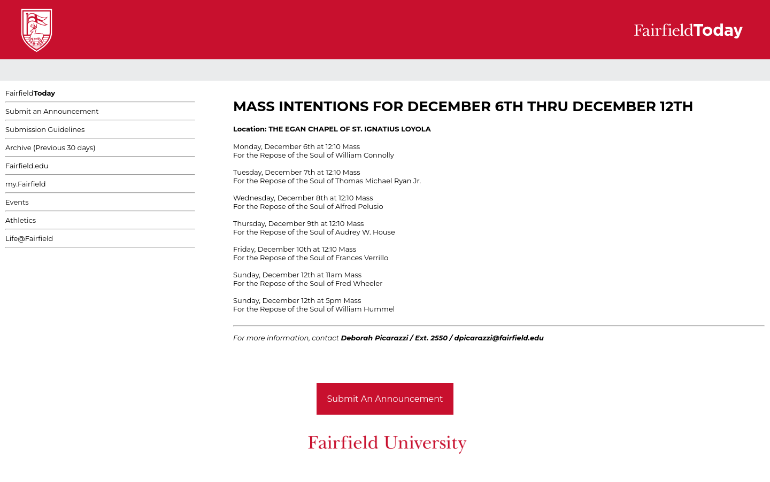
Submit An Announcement (385, 399)
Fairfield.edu (27, 165)
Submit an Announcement (52, 111)
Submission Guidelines (44, 129)
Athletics (20, 220)
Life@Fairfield (29, 238)
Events (17, 202)
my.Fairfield (25, 184)
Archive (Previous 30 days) (50, 147)
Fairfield (30, 93)
